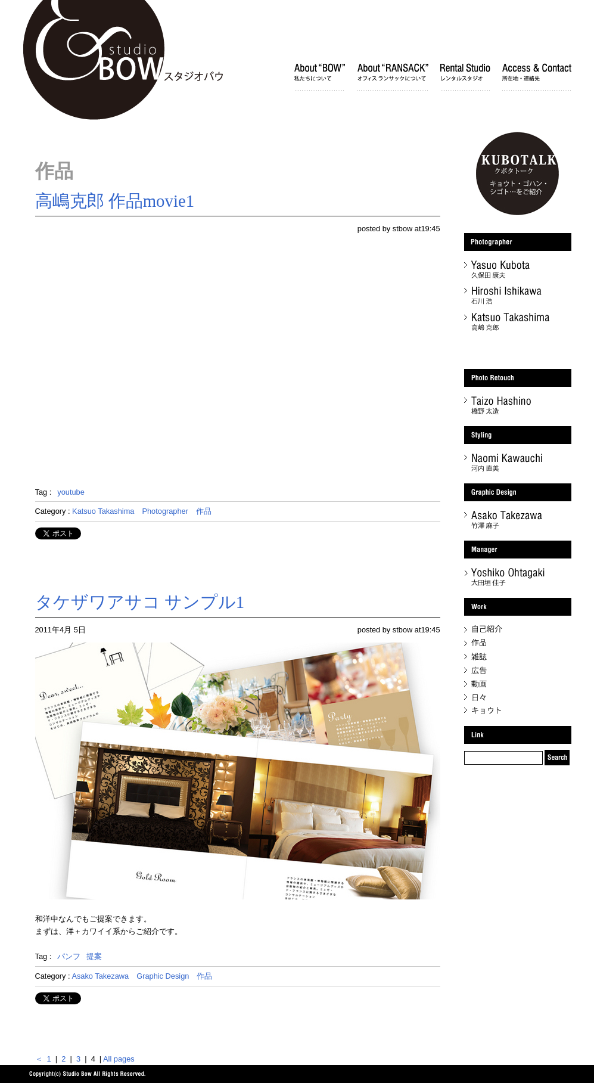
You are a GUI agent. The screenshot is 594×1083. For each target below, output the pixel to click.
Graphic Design (162, 976)
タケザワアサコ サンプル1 (140, 602)
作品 (204, 511)
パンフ (68, 956)
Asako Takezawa (100, 976)
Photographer (165, 511)
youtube (71, 492)
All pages (119, 1058)
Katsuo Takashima (103, 511)
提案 (94, 956)
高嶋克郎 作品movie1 (115, 200)
